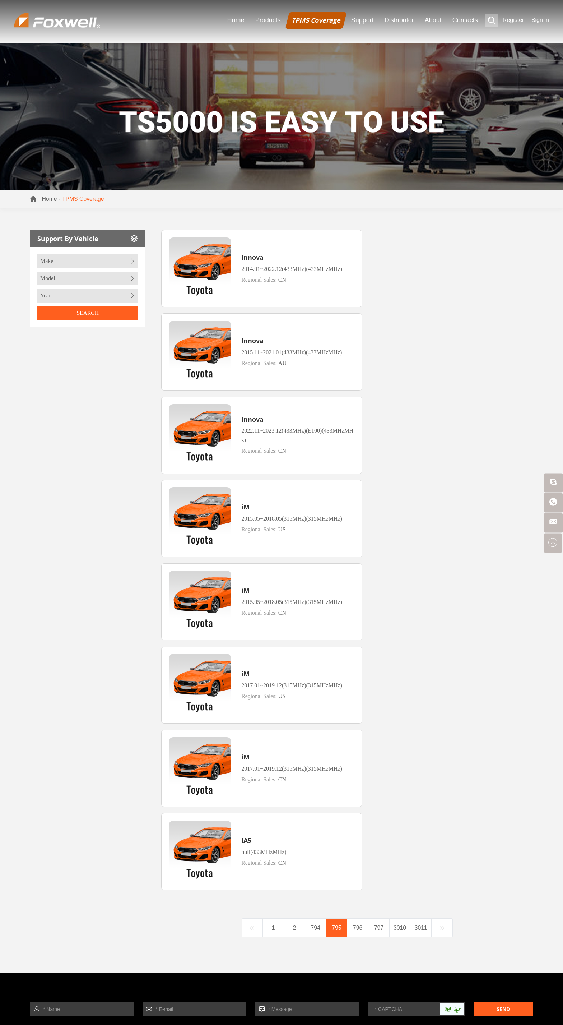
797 (379, 570)
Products (268, 20)
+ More (402, 833)
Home (236, 20)
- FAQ (400, 768)
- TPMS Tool (268, 755)
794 (315, 570)
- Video (402, 794)
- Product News (89, 914)
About (433, 20)
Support (362, 20)
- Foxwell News (89, 902)
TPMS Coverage (316, 20)
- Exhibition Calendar (96, 889)
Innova (244, 249)
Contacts (465, 20)
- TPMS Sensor (272, 768)
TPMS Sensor (76, 994)
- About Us (83, 927)
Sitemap (125, 764)
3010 (401, 570)
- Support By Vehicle (419, 807)
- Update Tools (411, 781)
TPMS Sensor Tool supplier (181, 1005)
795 (336, 570)
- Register (405, 755)
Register (513, 20)
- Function (405, 820)
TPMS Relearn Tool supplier (109, 1005)
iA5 (430, 485)
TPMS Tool (113, 994)
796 (358, 570)
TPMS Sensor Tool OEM (248, 1005)
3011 (422, 570)
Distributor (399, 20)
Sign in (540, 20)
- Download (84, 940)
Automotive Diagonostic (161, 994)
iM (429, 326)
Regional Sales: (255, 281)
